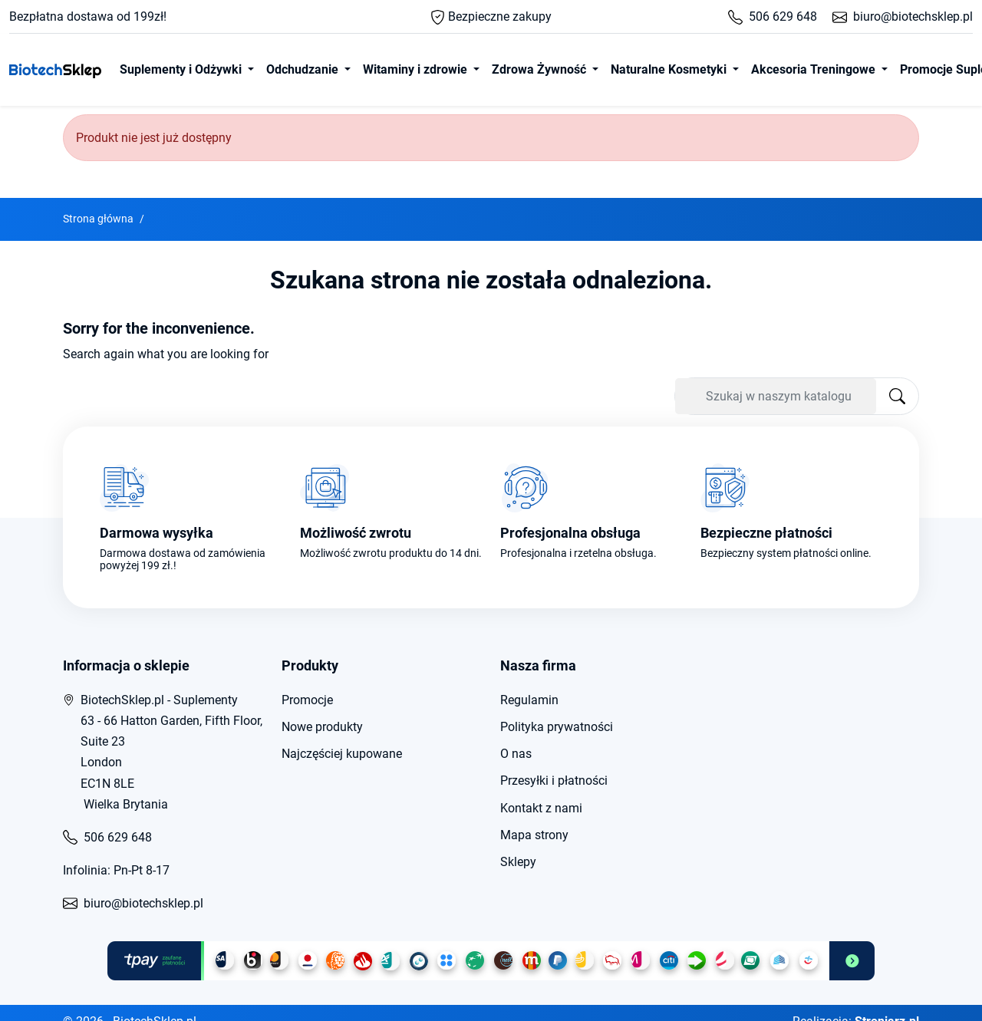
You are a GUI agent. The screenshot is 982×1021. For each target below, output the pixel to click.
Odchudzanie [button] (303, 69)
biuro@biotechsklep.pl (902, 16)
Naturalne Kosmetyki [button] (670, 69)
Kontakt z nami (541, 808)
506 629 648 (772, 16)
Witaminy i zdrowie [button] (416, 69)
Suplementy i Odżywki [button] (182, 69)
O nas (516, 753)
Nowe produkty (322, 727)
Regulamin (529, 700)
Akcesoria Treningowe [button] (814, 69)
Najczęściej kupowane (342, 753)
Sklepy (518, 862)
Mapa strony (534, 835)
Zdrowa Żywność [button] (540, 69)
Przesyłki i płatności (554, 780)
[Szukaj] (775, 396)
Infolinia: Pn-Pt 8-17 (116, 870)
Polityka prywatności (556, 727)
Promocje (307, 700)
